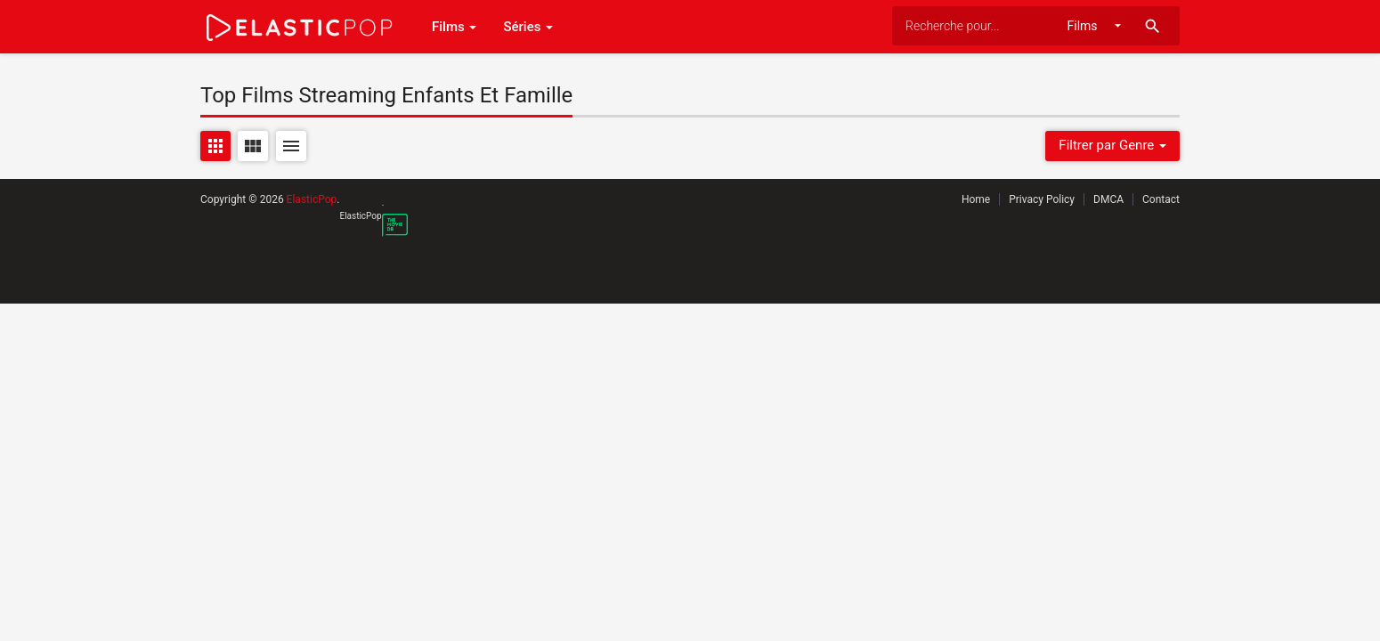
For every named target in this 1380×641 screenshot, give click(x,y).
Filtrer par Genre (1112, 145)
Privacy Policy (1042, 199)
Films (454, 27)
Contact (1161, 199)
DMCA (1108, 199)
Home (976, 199)
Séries (528, 27)
